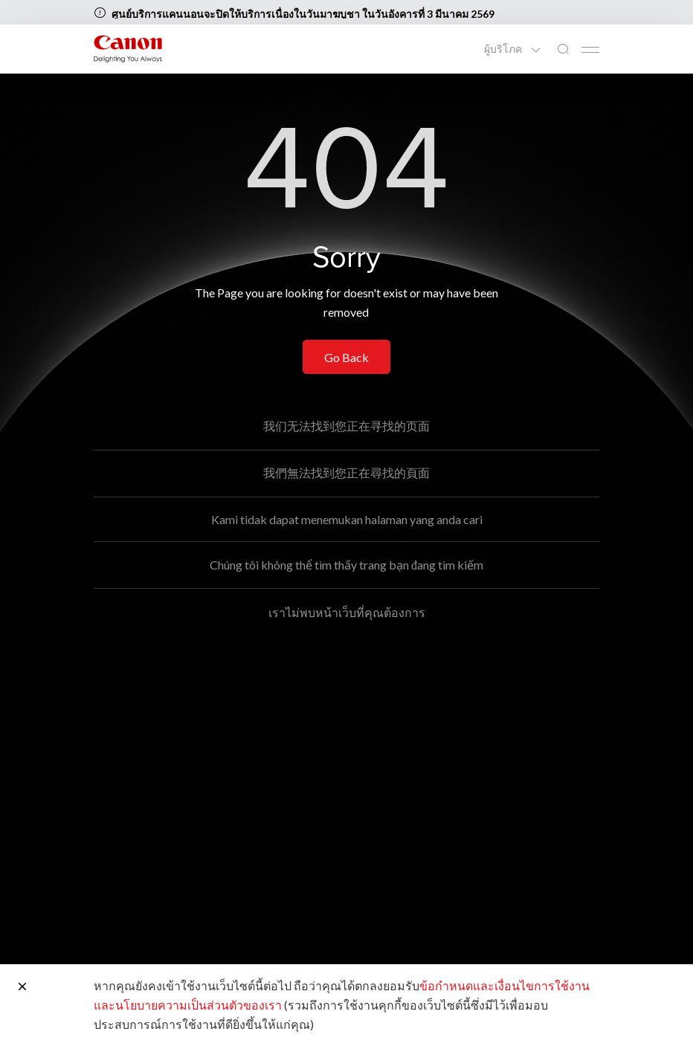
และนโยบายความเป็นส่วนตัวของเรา (188, 1005)
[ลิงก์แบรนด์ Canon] (128, 48)
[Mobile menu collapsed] (590, 50)
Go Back (346, 357)
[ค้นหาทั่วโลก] (563, 49)
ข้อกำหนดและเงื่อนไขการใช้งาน (504, 985)
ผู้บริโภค (504, 49)
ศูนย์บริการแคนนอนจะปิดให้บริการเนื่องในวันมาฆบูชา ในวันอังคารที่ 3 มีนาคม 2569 (303, 13)
